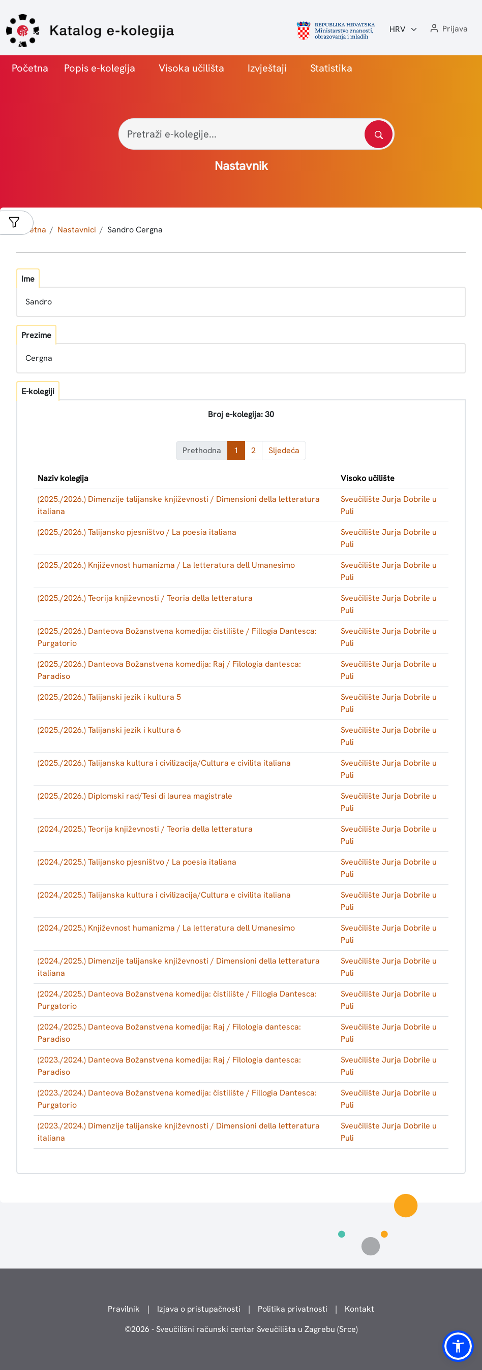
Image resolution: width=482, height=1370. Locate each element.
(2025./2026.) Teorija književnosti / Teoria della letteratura (145, 598)
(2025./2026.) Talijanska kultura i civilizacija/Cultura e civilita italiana (164, 763)
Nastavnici (76, 229)
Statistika (331, 68)
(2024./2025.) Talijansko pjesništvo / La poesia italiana (137, 862)
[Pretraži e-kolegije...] (256, 134)
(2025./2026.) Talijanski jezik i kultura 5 (109, 697)
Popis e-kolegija (99, 68)
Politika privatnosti (292, 1309)
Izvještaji (267, 68)
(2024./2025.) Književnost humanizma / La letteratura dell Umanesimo (166, 927)
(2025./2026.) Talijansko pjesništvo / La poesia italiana (137, 532)
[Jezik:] (403, 29)
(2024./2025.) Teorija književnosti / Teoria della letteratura (145, 829)
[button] (448, 29)
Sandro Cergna (135, 229)
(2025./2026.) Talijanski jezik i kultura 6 (109, 730)
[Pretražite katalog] (379, 134)
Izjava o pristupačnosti (198, 1309)
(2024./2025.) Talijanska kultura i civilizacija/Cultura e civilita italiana (164, 894)
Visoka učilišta (191, 68)
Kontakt (359, 1309)
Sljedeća (283, 450)
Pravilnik (124, 1309)
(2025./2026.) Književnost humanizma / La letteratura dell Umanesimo (166, 565)
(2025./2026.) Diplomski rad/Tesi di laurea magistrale (135, 796)
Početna (30, 68)
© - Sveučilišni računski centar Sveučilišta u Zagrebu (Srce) (241, 1329)
